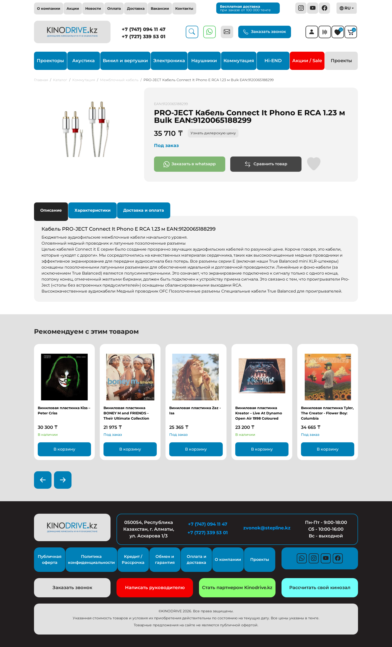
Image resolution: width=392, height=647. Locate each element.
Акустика (83, 60)
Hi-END (273, 60)
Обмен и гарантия (165, 559)
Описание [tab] (51, 210)
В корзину (64, 449)
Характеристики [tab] (92, 210)
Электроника (169, 60)
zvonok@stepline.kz (266, 528)
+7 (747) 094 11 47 (144, 29)
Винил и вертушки (125, 60)
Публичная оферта (50, 559)
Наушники (204, 60)
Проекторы (50, 60)
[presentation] (43, 480)
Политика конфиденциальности (91, 559)
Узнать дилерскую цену (213, 133)
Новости (93, 8)
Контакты (184, 8)
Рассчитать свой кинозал (319, 587)
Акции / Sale (307, 60)
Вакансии (160, 8)
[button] (134, 92)
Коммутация (239, 60)
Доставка (135, 8)
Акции (72, 8)
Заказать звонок (264, 31)
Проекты (341, 60)
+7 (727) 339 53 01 (144, 36)
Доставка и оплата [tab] (143, 210)
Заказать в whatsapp (190, 164)
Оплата (114, 8)
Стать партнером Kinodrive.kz (237, 587)
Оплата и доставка (196, 559)
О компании (48, 8)
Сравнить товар (265, 164)
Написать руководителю (155, 587)
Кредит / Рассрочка (133, 559)
